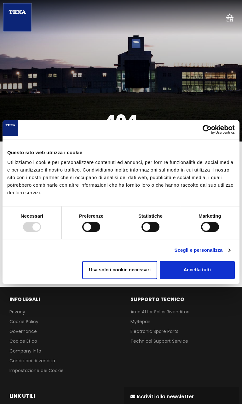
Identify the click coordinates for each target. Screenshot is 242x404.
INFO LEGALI (24, 299)
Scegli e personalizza (199, 250)
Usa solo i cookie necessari (120, 270)
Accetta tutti (197, 270)
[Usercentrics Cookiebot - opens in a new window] (207, 129)
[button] (162, 396)
